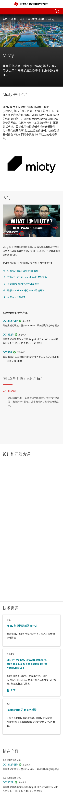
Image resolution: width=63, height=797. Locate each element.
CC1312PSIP (10, 320)
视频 (31, 716)
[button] (6, 11)
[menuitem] (29, 11)
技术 (22, 19)
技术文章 (31, 672)
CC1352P (8, 334)
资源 (31, 630)
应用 (13, 19)
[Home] (31, 4)
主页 (5, 19)
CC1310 (7, 352)
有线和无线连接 (36, 19)
